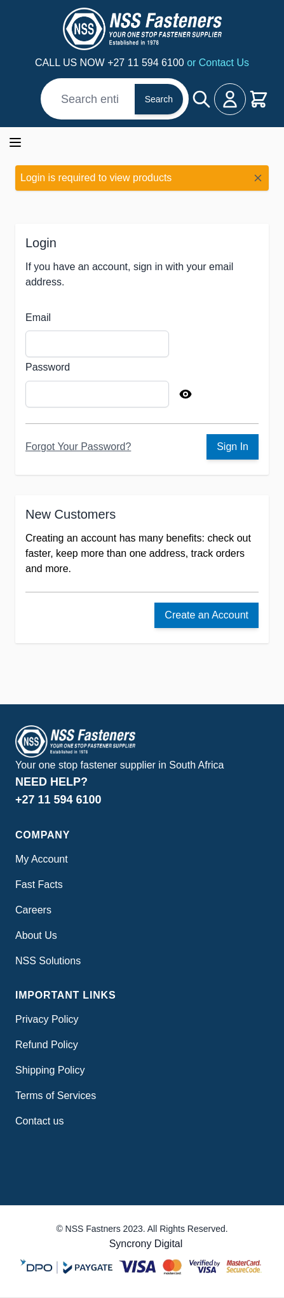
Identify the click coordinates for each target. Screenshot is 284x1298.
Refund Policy (46, 1044)
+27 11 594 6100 (147, 62)
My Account (41, 859)
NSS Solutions (48, 960)
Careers (33, 910)
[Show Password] (185, 394)
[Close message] (258, 178)
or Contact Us (218, 62)
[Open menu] (15, 142)
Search (159, 99)
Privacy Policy (47, 1019)
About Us (36, 935)
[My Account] (230, 99)
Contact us (39, 1121)
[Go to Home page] (142, 29)
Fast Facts (39, 884)
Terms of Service (53, 1095)
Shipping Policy (50, 1070)
